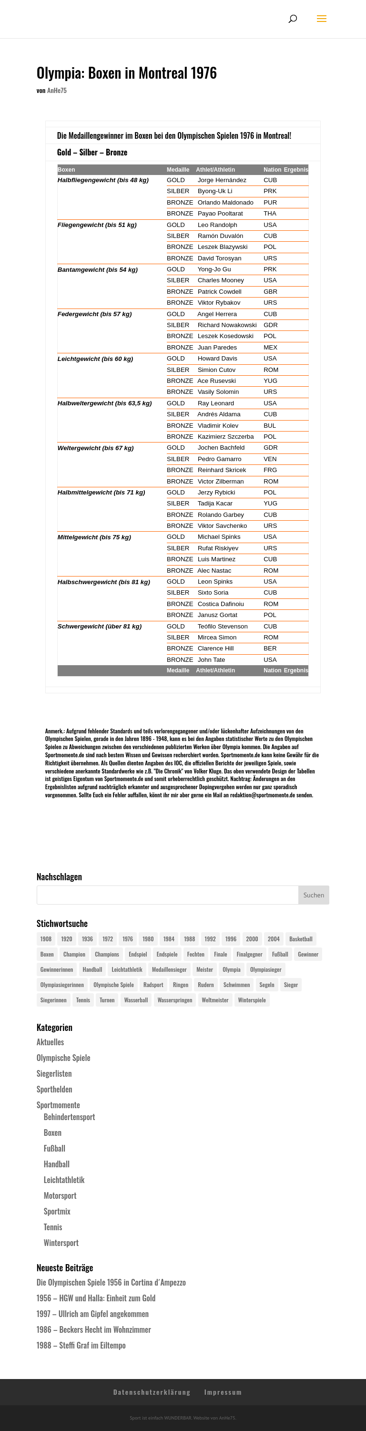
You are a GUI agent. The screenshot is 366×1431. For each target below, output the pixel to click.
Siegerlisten (54, 1073)
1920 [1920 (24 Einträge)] (66, 939)
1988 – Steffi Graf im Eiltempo (81, 1345)
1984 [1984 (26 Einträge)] (168, 939)
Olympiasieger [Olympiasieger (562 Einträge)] (266, 969)
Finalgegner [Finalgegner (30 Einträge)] (250, 954)
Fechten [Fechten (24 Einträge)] (195, 954)
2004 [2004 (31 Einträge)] (274, 939)
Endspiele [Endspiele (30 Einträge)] (167, 954)
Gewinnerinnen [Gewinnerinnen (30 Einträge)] (57, 969)
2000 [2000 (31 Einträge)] (252, 939)
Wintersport (61, 1242)
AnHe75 (57, 90)
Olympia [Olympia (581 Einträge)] (231, 969)
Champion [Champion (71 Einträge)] (74, 954)
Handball (57, 1164)
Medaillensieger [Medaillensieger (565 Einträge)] (169, 969)
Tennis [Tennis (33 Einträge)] (83, 1000)
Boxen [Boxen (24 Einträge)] (47, 954)
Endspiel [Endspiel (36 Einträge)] (138, 954)
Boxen (52, 1132)
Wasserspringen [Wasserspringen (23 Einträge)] (175, 1000)
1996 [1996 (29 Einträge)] (230, 939)
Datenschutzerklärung (152, 1392)
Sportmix (57, 1211)
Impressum (223, 1392)
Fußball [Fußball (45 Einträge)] (280, 954)
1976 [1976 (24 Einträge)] (127, 939)
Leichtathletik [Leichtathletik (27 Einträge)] (127, 969)
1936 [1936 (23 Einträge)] (87, 939)
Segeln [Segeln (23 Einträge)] (267, 984)
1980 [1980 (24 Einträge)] (147, 939)
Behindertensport (69, 1116)
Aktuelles (50, 1042)
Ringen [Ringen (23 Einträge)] (180, 984)
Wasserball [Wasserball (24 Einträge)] (136, 1000)
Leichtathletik (64, 1179)
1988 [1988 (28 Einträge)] (189, 939)
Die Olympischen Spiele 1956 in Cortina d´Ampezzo (111, 1282)
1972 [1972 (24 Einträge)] (107, 939)
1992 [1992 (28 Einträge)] (210, 939)
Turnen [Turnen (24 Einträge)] (107, 1000)
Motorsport (60, 1195)
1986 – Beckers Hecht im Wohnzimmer (94, 1329)
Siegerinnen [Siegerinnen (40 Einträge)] (54, 1000)
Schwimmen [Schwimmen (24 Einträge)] (237, 984)
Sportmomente (58, 1105)
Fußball (54, 1148)
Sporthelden (54, 1089)
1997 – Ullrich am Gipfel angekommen (93, 1313)
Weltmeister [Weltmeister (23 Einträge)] (215, 1000)
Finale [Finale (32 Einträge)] (220, 954)
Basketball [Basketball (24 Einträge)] (301, 939)
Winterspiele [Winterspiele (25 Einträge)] (252, 1000)
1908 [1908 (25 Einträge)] (46, 939)
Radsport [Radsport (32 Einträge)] (153, 984)
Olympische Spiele (64, 1057)
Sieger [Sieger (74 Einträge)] (291, 984)
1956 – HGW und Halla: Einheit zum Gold (96, 1298)
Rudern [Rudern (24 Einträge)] (206, 984)
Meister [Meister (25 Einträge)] (204, 969)
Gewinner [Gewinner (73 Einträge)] (308, 954)
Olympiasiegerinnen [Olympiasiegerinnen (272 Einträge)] (62, 984)
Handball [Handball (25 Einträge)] (92, 969)
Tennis (53, 1227)
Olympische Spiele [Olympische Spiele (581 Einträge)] (113, 984)
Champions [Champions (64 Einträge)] (107, 954)
